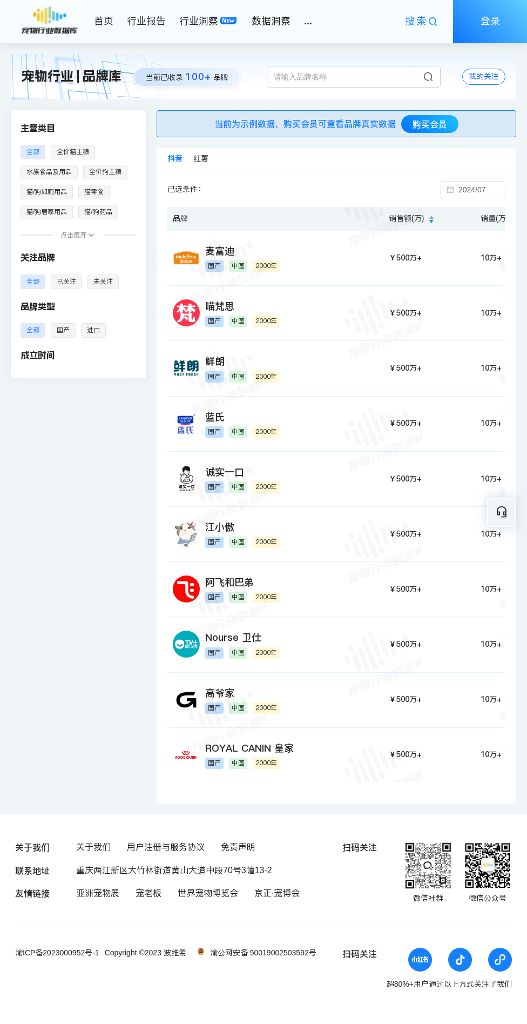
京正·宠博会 (277, 893)
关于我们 (93, 847)
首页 (103, 21)
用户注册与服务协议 (166, 847)
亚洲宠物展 (97, 893)
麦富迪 (219, 251)
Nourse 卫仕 (233, 637)
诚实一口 (224, 472)
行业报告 (146, 21)
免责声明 (238, 847)
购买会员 (430, 124)
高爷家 (219, 693)
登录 (490, 21)
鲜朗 (215, 361)
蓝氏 (215, 417)
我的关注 (484, 76)
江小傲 (219, 527)
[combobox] (478, 190)
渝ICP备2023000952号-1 (57, 952)
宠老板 (148, 893)
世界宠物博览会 (208, 893)
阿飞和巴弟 (229, 582)
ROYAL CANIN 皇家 (249, 748)
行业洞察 (198, 21)
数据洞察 (271, 21)
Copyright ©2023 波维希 (145, 952)
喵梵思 (219, 306)
